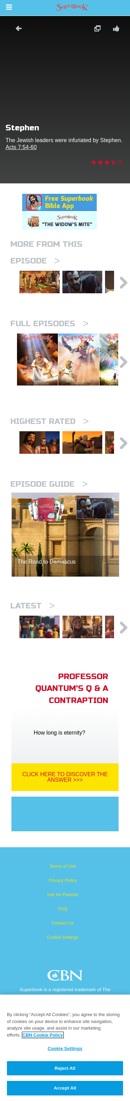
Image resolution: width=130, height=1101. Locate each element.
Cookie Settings (62, 965)
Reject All (64, 1068)
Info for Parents (62, 922)
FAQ (62, 936)
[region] (65, 1048)
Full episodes (49, 328)
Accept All (65, 1088)
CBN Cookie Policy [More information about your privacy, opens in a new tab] (43, 1035)
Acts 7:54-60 (21, 147)
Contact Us (63, 951)
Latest (32, 628)
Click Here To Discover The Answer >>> (64, 805)
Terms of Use (63, 894)
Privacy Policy (63, 908)
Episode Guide (49, 507)
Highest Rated (49, 438)
